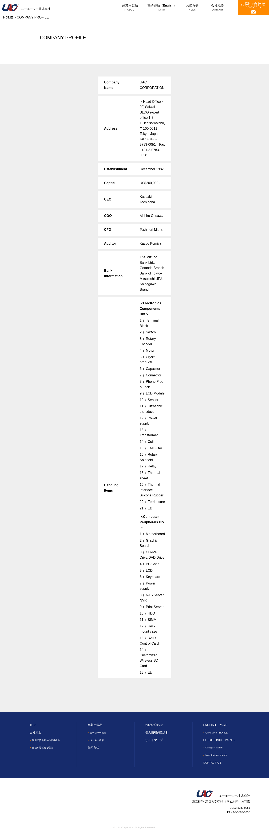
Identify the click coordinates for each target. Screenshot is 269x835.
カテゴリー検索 (99, 732)
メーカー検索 (97, 740)
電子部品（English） (162, 8)
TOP (33, 725)
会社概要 (217, 8)
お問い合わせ (154, 725)
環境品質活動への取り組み (47, 740)
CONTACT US (253, 8)
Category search (215, 747)
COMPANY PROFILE (217, 732)
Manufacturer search (217, 755)
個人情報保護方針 (157, 732)
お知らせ (192, 8)
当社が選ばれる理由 (43, 747)
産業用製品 (130, 8)
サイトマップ (154, 739)
